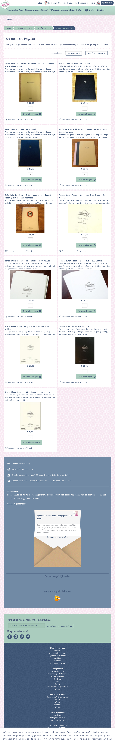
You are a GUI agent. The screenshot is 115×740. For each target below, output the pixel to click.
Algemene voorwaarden (57, 656)
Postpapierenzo (57, 694)
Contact (57, 661)
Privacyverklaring (57, 663)
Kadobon (57, 705)
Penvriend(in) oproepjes (57, 697)
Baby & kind (75, 10)
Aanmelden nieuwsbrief (58, 626)
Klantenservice (57, 648)
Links (57, 707)
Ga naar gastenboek (16, 504)
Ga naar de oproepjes (57, 537)
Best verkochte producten (57, 686)
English (57, 658)
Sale (91, 10)
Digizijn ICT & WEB (101, 737)
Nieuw (10, 19)
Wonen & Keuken (59, 10)
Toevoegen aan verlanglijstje (20, 119)
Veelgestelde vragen (57, 653)
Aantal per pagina (96, 53)
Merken (100, 10)
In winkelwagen (30, 114)
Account (57, 650)
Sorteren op (74, 53)
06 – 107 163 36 (57, 720)
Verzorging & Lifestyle (37, 10)
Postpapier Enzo (15, 10)
